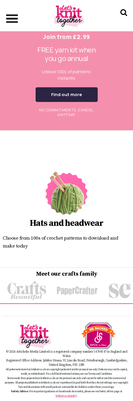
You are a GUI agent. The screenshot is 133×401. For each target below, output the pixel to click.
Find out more (66, 94)
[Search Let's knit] (123, 20)
